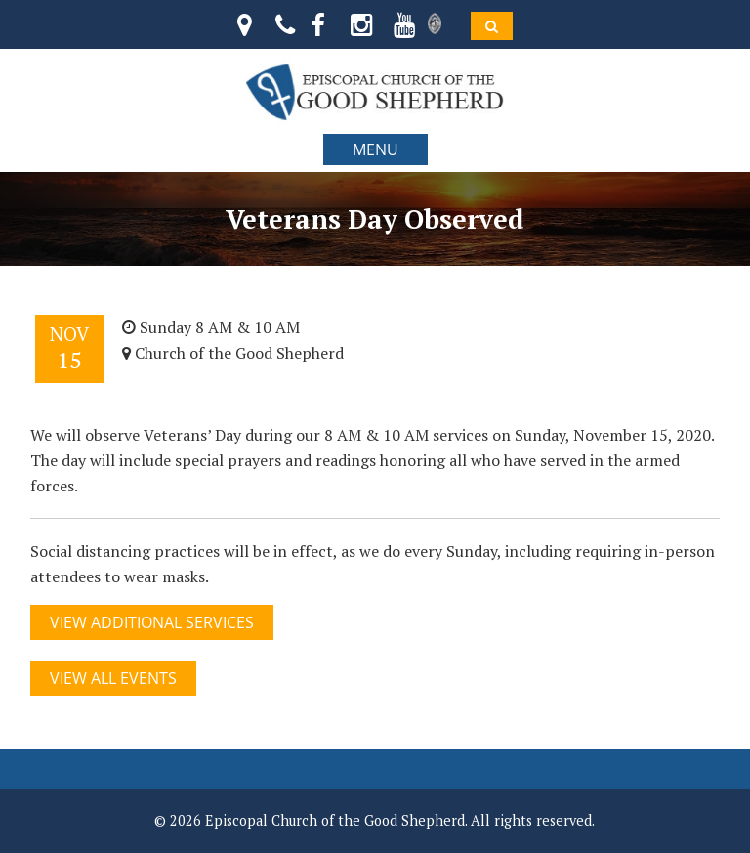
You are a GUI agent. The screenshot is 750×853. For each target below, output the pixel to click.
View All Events (113, 678)
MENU (375, 149)
